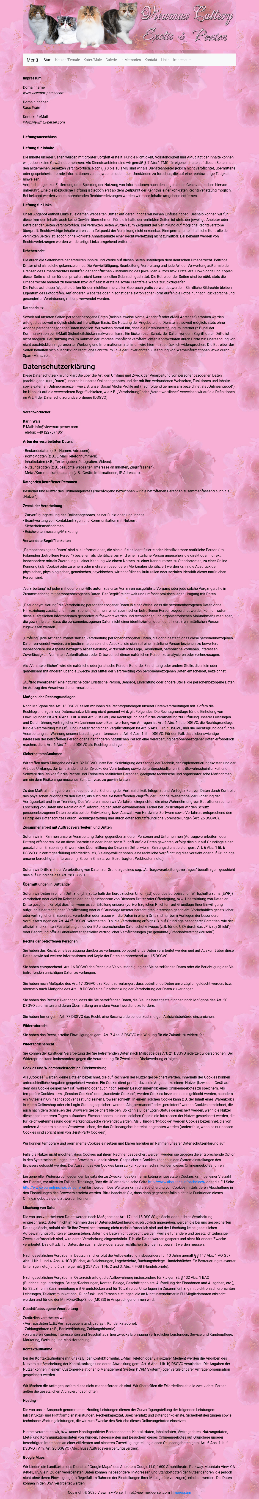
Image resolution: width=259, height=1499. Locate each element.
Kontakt (151, 60)
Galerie (111, 60)
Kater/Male (93, 60)
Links (165, 60)
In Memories (131, 60)
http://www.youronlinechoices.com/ (52, 1187)
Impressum (182, 60)
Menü (32, 60)
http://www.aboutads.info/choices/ (176, 1182)
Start (48, 59)
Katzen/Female (67, 60)
